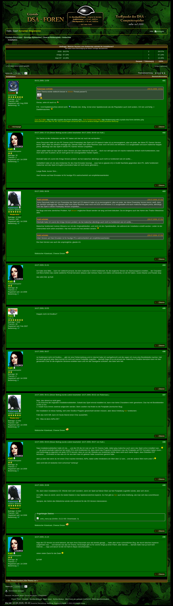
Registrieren (35, 31)
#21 (163, 81)
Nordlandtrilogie (36, 599)
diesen (70, 92)
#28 (163, 442)
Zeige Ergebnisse (161, 66)
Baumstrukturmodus (159, 76)
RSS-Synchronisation (100, 599)
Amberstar (66, 37)
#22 (163, 133)
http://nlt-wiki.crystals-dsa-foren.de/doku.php (64, 120)
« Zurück (17, 73)
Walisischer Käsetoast (43, 253)
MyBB (64, 603)
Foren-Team (16, 599)
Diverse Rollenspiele (52, 37)
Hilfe (151, 31)
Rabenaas (104, 395)
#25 (163, 308)
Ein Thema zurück (15, 581)
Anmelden (23, 31)
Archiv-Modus (58, 599)
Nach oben (47, 599)
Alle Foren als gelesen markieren (78, 599)
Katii (101, 133)
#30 (163, 537)
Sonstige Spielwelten (33, 37)
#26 (163, 351)
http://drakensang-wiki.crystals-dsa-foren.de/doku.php (123, 120)
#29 (163, 485)
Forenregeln (159, 31)
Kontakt (25, 599)
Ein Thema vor (30, 581)
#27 (163, 395)
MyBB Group (80, 603)
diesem (74, 211)
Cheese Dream (61, 253)
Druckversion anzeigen (16, 591)
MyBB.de (50, 603)
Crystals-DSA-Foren (13, 37)
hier (125, 411)
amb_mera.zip (45, 519)
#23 (163, 191)
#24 (163, 265)
